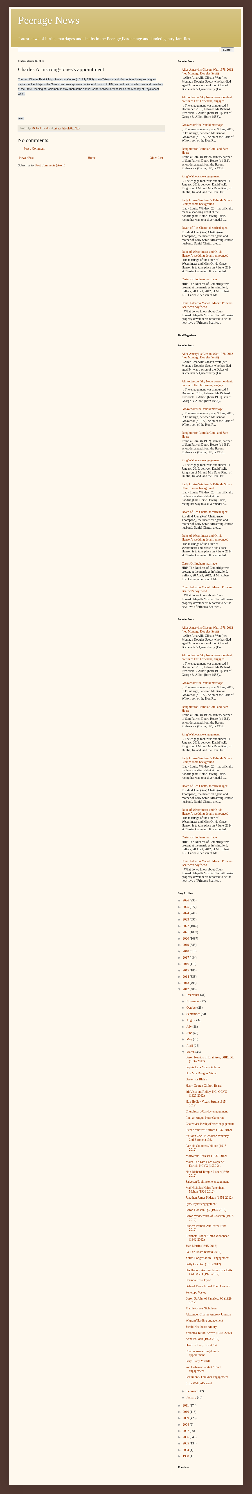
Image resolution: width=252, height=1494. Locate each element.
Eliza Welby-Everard (199, 1383)
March (190, 1052)
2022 (186, 926)
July (189, 1026)
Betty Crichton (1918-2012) (203, 1264)
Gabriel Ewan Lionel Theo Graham (208, 1286)
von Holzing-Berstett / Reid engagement (203, 1369)
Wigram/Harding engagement (204, 1320)
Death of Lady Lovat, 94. (202, 1345)
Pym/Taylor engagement (201, 1204)
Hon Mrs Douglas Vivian (201, 1073)
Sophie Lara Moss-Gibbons (203, 1067)
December (193, 995)
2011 (186, 1405)
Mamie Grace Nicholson (201, 1308)
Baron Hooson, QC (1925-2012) (206, 1210)
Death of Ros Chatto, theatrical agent (205, 227)
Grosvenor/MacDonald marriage (202, 124)
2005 (186, 1443)
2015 (186, 970)
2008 (186, 1424)
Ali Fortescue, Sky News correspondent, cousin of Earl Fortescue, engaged (207, 99)
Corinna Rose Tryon (198, 1280)
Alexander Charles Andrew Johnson (208, 1314)
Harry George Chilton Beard (204, 1085)
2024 (186, 913)
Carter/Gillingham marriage (199, 279)
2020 (186, 938)
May (189, 1039)
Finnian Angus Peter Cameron (205, 1117)
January (191, 1397)
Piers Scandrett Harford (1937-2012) (209, 1130)
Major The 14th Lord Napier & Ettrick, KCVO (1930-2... (205, 1163)
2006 (186, 1437)
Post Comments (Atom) (50, 165)
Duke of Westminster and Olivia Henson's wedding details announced (205, 253)
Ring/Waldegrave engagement (201, 176)
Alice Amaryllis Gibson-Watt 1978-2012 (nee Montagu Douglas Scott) (207, 71)
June (189, 1033)
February (192, 1391)
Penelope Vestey (196, 1292)
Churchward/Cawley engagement (207, 1111)
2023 (186, 919)
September (193, 1014)
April (190, 1045)
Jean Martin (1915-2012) (201, 1246)
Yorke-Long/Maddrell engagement (207, 1258)
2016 (186, 964)
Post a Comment (34, 148)
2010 (186, 1411)
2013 (186, 983)
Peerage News (48, 20)
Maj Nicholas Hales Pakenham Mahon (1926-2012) (205, 1189)
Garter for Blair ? (196, 1079)
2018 (186, 951)
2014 (186, 976)
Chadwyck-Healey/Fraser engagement (210, 1123)
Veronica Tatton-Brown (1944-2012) (209, 1333)
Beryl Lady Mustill (198, 1361)
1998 (186, 1456)
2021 (186, 932)
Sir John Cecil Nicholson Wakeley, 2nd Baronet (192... (208, 1137)
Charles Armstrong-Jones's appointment (202, 1353)
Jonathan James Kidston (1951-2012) (209, 1197)
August (191, 1020)
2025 (186, 907)
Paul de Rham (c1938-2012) (203, 1252)
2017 (186, 957)
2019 (186, 945)
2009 (186, 1418)
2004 (186, 1450)
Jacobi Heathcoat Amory (201, 1326)
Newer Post (26, 157)
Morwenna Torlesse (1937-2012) (206, 1156)
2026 (186, 900)
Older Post (156, 157)
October (191, 1007)
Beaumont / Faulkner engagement (207, 1377)
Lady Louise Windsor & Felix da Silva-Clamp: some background (207, 202)
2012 (186, 989)
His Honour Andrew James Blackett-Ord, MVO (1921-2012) (209, 1272)
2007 (186, 1431)
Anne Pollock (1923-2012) (202, 1339)
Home (92, 157)
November (193, 1001)
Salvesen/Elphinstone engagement (207, 1181)
